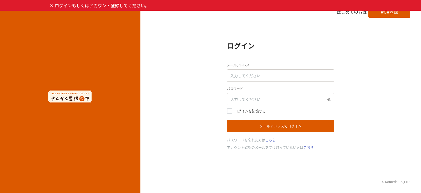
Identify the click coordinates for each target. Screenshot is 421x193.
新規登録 (389, 12)
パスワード (235, 88)
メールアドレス (238, 65)
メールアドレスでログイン (281, 125)
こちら (270, 139)
